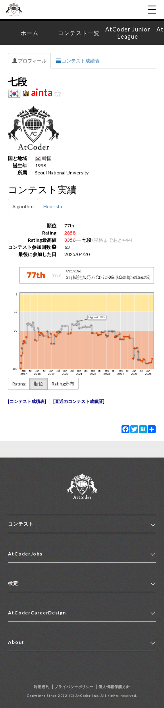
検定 (13, 583)
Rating (18, 384)
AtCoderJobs (25, 554)
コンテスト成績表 (78, 61)
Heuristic (53, 206)
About (16, 642)
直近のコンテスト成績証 (79, 401)
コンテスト (21, 524)
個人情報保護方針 (114, 687)
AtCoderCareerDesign (37, 613)
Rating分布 (63, 384)
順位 (38, 384)
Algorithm (23, 206)
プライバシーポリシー (74, 687)
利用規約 (42, 687)
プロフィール (29, 61)
